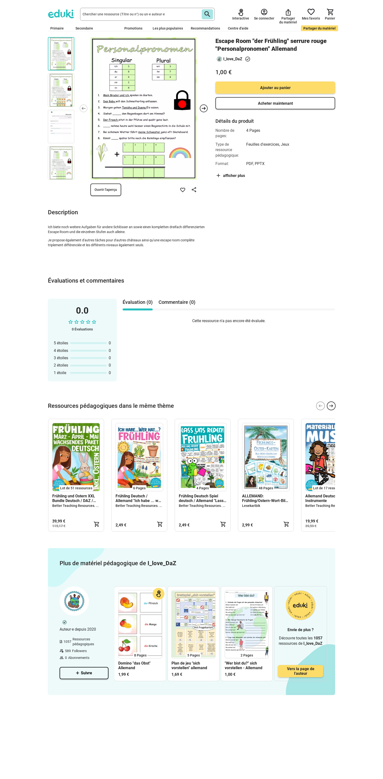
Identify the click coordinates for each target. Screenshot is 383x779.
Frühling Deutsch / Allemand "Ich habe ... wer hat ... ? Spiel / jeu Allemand (139, 498)
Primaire (59, 28)
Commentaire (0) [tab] (177, 302)
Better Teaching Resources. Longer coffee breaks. (91, 506)
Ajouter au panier (275, 87)
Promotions (133, 28)
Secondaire (86, 28)
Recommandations (205, 28)
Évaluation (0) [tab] (138, 302)
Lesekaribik (251, 506)
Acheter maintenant (275, 103)
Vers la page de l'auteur (300, 671)
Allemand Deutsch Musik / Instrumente (328, 498)
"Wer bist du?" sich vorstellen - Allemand (243, 665)
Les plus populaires (168, 28)
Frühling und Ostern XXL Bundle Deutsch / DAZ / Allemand (73, 498)
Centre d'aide (238, 28)
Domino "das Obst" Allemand (134, 665)
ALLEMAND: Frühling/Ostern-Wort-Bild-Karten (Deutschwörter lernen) (265, 498)
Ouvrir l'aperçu (106, 190)
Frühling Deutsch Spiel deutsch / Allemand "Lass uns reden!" (201, 498)
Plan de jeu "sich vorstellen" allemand (189, 665)
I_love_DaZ (232, 59)
